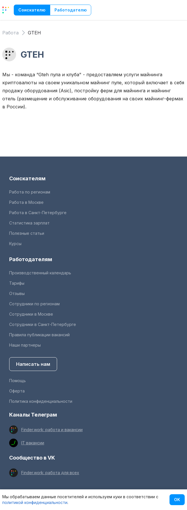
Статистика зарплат (29, 222)
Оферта (17, 390)
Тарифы (16, 283)
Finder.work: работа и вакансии (52, 429)
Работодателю (70, 9)
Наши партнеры (25, 345)
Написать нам (33, 364)
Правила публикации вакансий (39, 334)
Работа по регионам (29, 191)
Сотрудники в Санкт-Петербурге (42, 324)
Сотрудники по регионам (34, 303)
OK (177, 499)
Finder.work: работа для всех (50, 472)
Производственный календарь (40, 272)
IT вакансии (32, 442)
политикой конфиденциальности (34, 502)
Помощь (17, 380)
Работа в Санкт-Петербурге (38, 212)
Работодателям (30, 259)
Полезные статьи (26, 233)
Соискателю (31, 9)
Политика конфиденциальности (40, 401)
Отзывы (17, 293)
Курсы (15, 243)
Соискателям (27, 178)
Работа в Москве (26, 202)
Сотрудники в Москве (31, 314)
